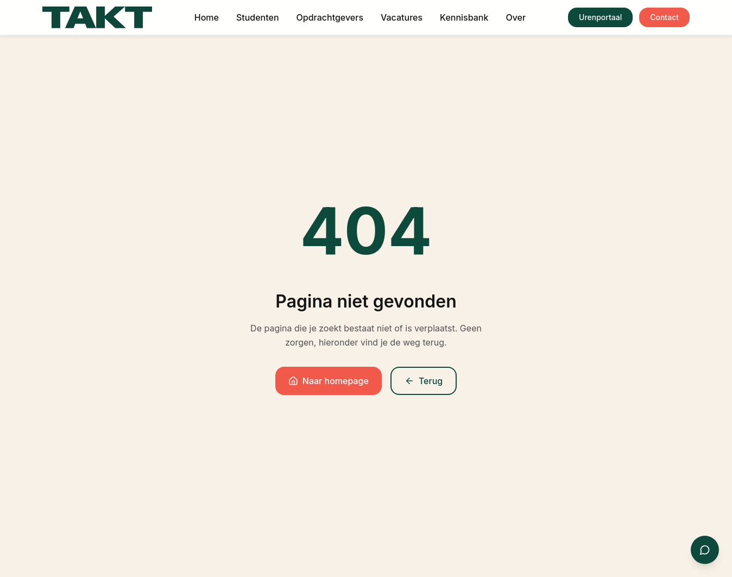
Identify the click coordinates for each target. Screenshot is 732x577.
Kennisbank (464, 17)
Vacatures (401, 17)
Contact (664, 17)
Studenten (257, 17)
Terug (424, 380)
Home (206, 17)
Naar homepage (328, 380)
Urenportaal (600, 17)
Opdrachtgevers (330, 17)
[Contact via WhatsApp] (705, 550)
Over (516, 17)
